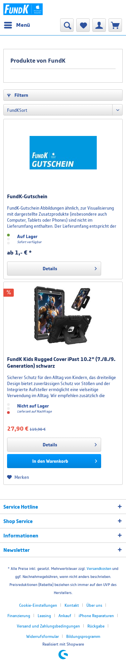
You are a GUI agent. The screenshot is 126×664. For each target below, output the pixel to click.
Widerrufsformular (42, 636)
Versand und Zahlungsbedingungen (48, 626)
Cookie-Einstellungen (38, 605)
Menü (17, 24)
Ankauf (64, 615)
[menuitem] (16, 25)
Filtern (17, 95)
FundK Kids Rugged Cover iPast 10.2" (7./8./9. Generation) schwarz (61, 362)
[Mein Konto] (99, 25)
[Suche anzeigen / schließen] (67, 25)
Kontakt (72, 605)
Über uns (94, 605)
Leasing (44, 615)
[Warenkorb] (115, 25)
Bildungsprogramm (83, 636)
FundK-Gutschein (27, 196)
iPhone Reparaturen (96, 615)
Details (70, 267)
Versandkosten (99, 568)
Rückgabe (95, 626)
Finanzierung (18, 615)
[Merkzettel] (83, 25)
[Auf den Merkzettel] (18, 477)
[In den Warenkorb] (54, 461)
